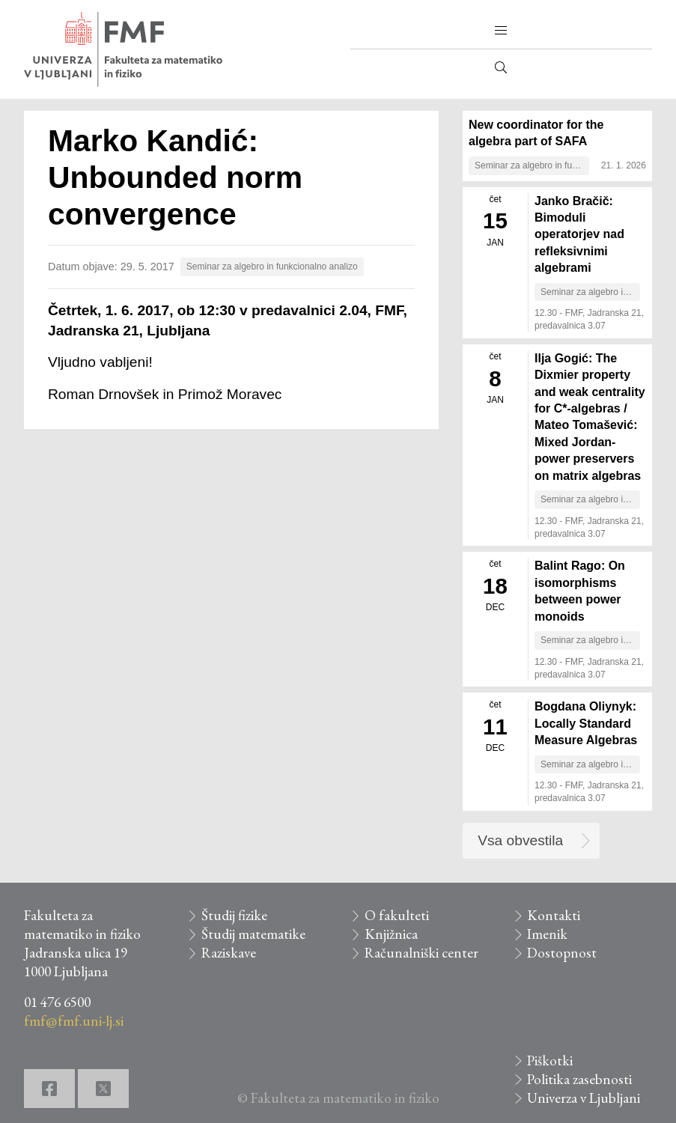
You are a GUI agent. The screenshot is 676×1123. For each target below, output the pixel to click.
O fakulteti (397, 915)
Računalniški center (421, 952)
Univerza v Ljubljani (583, 1098)
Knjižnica (391, 934)
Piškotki (550, 1060)
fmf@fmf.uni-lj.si (74, 1020)
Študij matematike (253, 934)
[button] (501, 31)
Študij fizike (234, 915)
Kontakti (553, 915)
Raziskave (228, 952)
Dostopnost (562, 952)
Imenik (547, 934)
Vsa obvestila (520, 840)
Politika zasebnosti (579, 1079)
